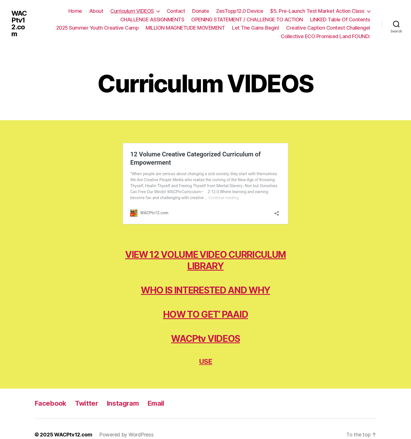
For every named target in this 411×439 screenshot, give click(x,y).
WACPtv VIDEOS (205, 326)
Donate (200, 11)
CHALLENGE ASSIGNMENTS (152, 20)
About (96, 11)
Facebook (50, 391)
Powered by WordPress (126, 423)
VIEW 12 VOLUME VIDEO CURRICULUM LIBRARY (205, 248)
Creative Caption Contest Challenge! (328, 28)
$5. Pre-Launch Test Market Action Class (317, 11)
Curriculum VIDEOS (132, 11)
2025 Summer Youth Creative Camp (97, 28)
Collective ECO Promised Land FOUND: (325, 36)
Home (75, 11)
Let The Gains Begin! (255, 28)
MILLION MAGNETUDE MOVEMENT (185, 28)
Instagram (123, 391)
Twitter (86, 391)
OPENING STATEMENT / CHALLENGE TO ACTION (247, 20)
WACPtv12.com (19, 23)
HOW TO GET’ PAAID (205, 302)
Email (155, 391)
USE (205, 350)
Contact (176, 11)
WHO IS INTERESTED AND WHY (205, 278)
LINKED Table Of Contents (340, 20)
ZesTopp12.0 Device (239, 11)
